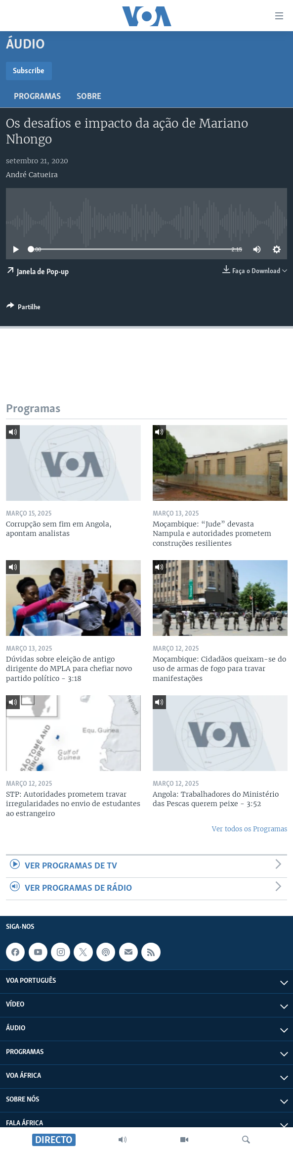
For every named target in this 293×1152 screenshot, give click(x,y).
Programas (37, 96)
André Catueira (32, 174)
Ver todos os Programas (249, 829)
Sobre (89, 96)
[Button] (23, 308)
